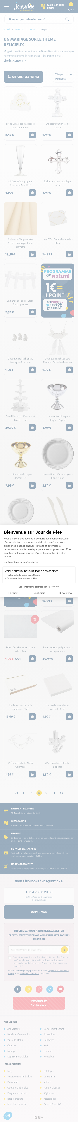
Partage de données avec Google (23, 575)
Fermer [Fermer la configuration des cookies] (13, 593)
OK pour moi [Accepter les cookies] (65, 593)
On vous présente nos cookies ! (22, 578)
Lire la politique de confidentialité (21, 562)
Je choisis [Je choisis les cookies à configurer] (39, 593)
